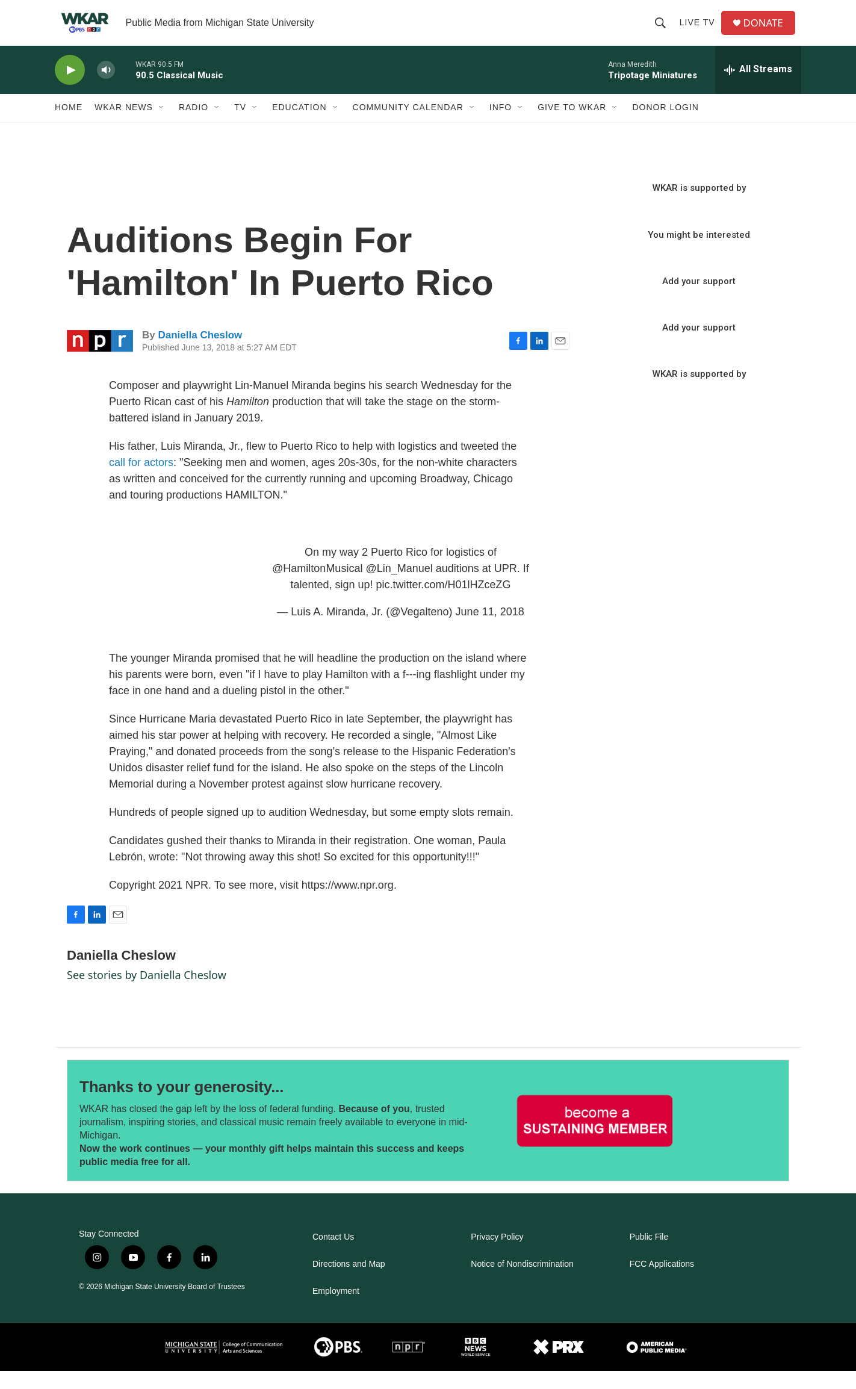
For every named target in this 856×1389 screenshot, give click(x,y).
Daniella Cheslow (200, 352)
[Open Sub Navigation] (162, 125)
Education (299, 125)
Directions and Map (348, 1282)
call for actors (141, 480)
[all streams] (758, 87)
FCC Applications (662, 1282)
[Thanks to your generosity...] (595, 1138)
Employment (335, 1309)
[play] (69, 88)
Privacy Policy (497, 1255)
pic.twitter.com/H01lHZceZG (443, 602)
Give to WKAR (572, 125)
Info (500, 125)
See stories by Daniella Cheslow (146, 992)
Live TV (700, 31)
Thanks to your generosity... (181, 1105)
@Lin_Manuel (398, 586)
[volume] (106, 87)
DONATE (767, 31)
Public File (649, 1255)
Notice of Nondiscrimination (522, 1282)
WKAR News (124, 125)
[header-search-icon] (663, 31)
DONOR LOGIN (665, 125)
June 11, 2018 (490, 629)
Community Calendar (408, 125)
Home (68, 125)
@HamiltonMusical (317, 586)
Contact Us (333, 1255)
